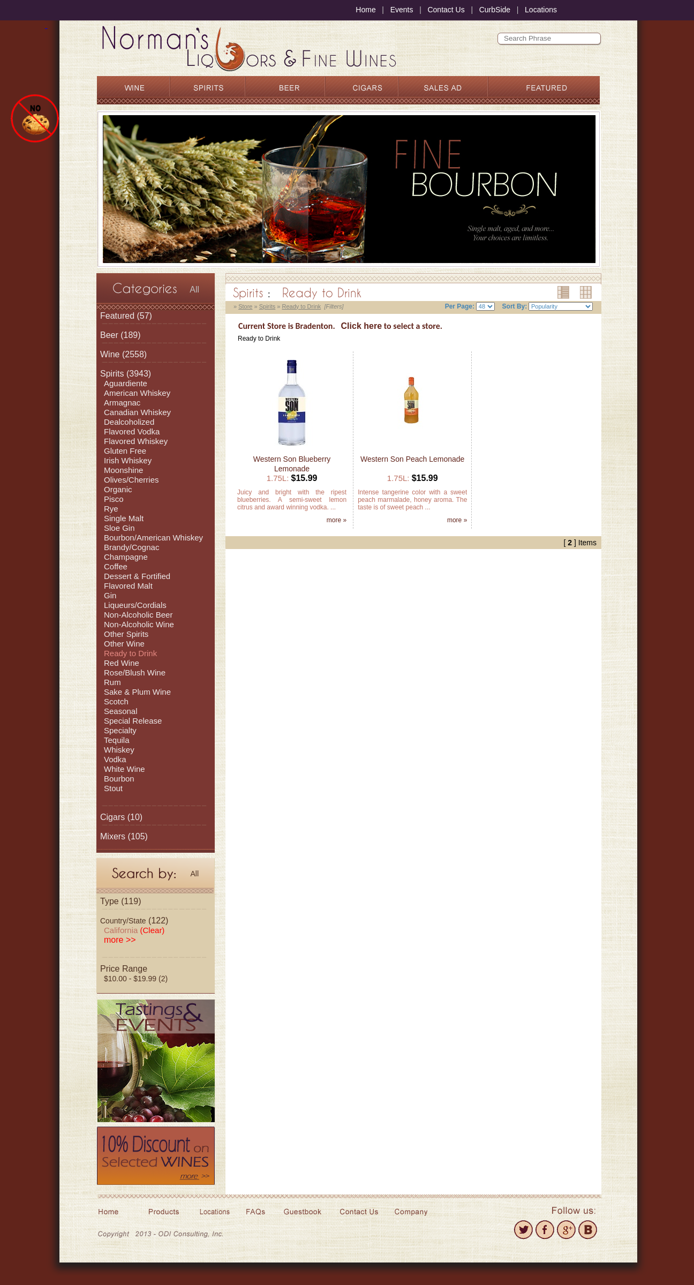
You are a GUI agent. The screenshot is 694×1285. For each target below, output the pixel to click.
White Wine (124, 768)
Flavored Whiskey (136, 441)
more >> (120, 939)
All (194, 289)
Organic (118, 489)
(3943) (125, 373)
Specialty (120, 730)
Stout (113, 788)
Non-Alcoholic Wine (139, 624)
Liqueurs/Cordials (135, 605)
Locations (541, 9)
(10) (121, 817)
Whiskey (119, 749)
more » (336, 520)
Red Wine (121, 662)
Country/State (123, 920)
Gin (110, 595)
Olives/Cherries (131, 479)
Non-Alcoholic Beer (138, 614)
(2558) (123, 354)
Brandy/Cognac (131, 547)
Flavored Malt (128, 585)
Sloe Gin (119, 527)
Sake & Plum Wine (137, 691)
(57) (126, 315)
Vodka (115, 759)
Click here (361, 325)
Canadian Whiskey (137, 412)
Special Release (133, 720)
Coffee (115, 566)
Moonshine (123, 470)
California (134, 930)
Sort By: (514, 306)
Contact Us (445, 9)
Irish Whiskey (128, 460)
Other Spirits (126, 633)
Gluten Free (125, 450)
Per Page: (459, 306)
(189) (120, 335)
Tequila (117, 740)
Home (365, 9)
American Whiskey (137, 392)
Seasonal (121, 711)
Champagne (126, 556)
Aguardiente (125, 383)
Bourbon (119, 778)
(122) (134, 920)
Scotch (116, 701)
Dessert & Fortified (137, 576)
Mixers (112, 836)
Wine (109, 354)
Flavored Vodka (132, 431)
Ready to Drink (130, 653)
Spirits (112, 373)
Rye (111, 508)
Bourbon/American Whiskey (153, 537)
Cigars (112, 817)
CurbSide (494, 9)
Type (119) (120, 901)
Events (401, 9)
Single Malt (124, 518)
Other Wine (124, 643)
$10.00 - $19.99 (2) (136, 978)
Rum (112, 682)
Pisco (114, 499)
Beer (109, 335)
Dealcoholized (129, 421)
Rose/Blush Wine (134, 672)
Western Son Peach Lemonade (412, 459)
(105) (124, 836)
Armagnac (122, 402)
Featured (117, 315)
